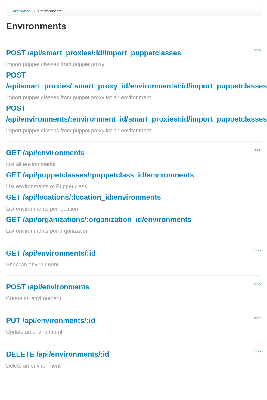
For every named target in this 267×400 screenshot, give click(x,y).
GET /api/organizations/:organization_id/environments (98, 219)
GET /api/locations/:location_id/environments (83, 197)
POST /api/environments (47, 287)
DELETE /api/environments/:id (57, 354)
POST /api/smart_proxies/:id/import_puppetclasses (93, 53)
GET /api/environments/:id (50, 253)
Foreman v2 (21, 11)
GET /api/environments (45, 153)
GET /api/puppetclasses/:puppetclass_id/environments (100, 175)
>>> (257, 50)
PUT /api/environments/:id (50, 320)
